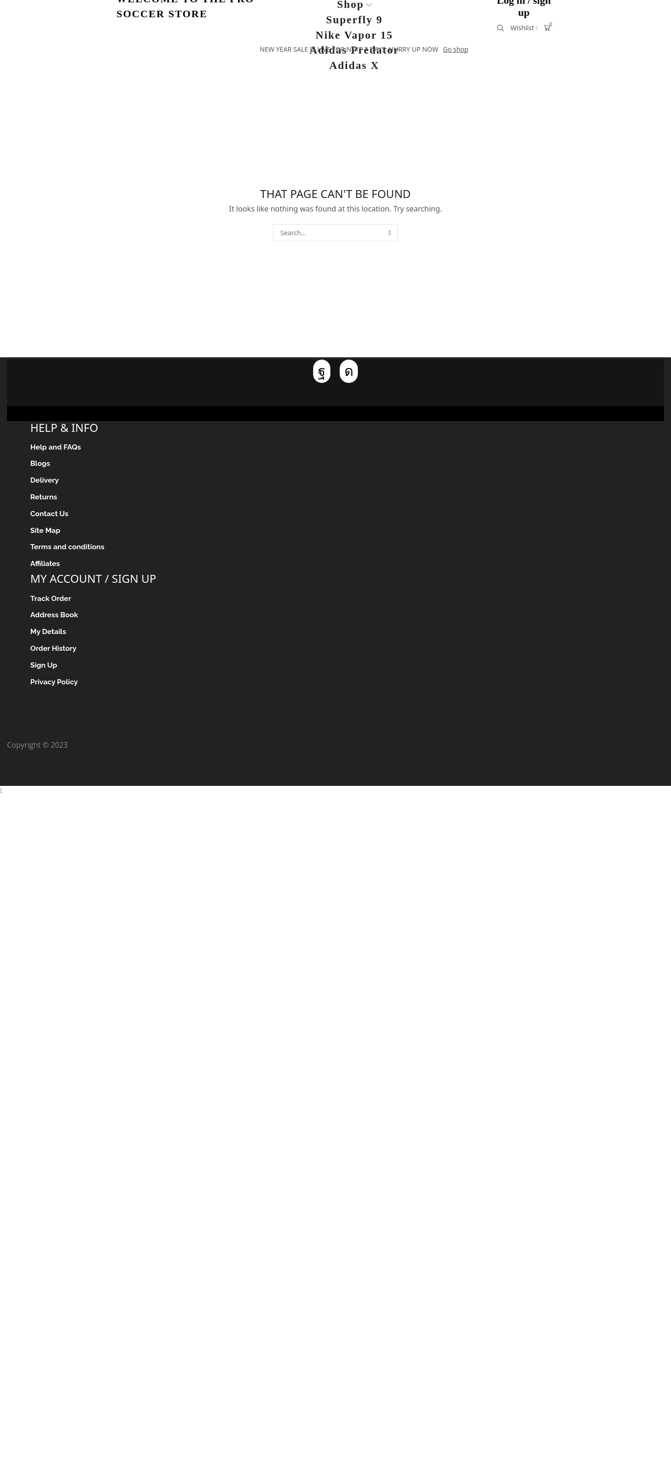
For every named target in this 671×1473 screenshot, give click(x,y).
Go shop (455, 49)
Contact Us (49, 515)
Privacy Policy (54, 686)
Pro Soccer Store (98, 749)
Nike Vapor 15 (354, 35)
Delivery (45, 481)
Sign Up (44, 669)
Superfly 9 (354, 20)
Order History (54, 652)
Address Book (54, 618)
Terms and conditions (68, 549)
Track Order (51, 601)
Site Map (45, 532)
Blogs (40, 464)
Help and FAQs (56, 447)
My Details (48, 635)
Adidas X (354, 65)
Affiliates (45, 566)
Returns (44, 498)
